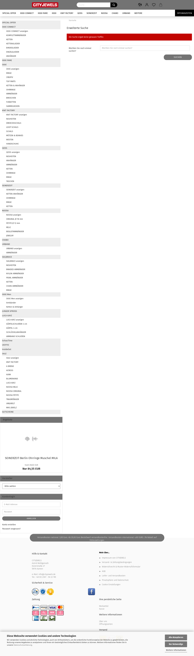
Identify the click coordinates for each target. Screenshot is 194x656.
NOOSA (104, 13)
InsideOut (6, 349)
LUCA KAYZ (7, 315)
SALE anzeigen (12, 358)
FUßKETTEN (11, 102)
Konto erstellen (9, 524)
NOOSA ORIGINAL (13, 391)
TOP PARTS (11, 81)
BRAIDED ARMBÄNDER (15, 269)
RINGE (9, 73)
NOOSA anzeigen (13, 215)
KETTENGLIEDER (13, 43)
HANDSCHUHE (12, 144)
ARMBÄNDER (11, 94)
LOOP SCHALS (12, 127)
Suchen (178, 57)
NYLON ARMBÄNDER (15, 273)
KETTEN (9, 39)
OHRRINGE (10, 90)
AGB (103, 571)
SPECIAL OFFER (9, 13)
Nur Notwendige (176, 644)
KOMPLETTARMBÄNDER (16, 35)
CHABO (115, 13)
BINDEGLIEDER (12, 48)
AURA (8, 374)
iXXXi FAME (43, 13)
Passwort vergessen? (11, 529)
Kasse (101, 609)
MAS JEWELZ (11, 407)
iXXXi (54, 13)
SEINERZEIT (92, 13)
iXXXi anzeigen (12, 69)
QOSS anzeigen (13, 152)
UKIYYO (5, 345)
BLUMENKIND (12, 379)
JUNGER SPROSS (9, 311)
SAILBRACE (7, 257)
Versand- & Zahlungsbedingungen (117, 562)
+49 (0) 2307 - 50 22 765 (46, 577)
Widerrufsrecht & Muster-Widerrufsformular (121, 567)
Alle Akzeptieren (176, 637)
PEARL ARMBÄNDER (14, 278)
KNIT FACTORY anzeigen (16, 115)
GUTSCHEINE (8, 412)
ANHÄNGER (11, 56)
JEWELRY (10, 235)
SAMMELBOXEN (13, 106)
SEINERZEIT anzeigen (15, 190)
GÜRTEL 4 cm (11, 328)
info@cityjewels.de (47, 574)
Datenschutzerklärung (23, 645)
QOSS (79, 13)
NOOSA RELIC (12, 387)
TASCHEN (10, 181)
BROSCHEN (11, 98)
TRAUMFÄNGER (12, 399)
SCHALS (9, 131)
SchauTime (7, 340)
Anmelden (31, 518)
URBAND (126, 13)
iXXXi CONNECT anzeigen (17, 31)
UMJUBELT (10, 403)
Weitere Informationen (176, 650)
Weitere (138, 13)
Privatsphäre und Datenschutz (115, 580)
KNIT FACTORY (66, 13)
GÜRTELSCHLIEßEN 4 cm (16, 324)
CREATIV (9, 77)
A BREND (10, 366)
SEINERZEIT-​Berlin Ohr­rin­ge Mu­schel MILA (31, 458)
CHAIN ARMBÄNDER (14, 286)
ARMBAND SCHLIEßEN (15, 336)
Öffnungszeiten (106, 624)
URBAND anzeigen (14, 248)
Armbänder (11, 303)
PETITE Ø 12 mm (13, 223)
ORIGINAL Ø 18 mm (14, 219)
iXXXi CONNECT (27, 13)
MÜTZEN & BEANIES (14, 135)
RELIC (8, 227)
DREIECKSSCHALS (13, 123)
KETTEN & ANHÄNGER (15, 85)
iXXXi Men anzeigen (14, 298)
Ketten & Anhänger (14, 307)
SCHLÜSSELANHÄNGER (16, 332)
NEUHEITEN (11, 119)
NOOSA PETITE (12, 395)
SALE (4, 353)
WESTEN (9, 139)
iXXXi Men (6, 294)
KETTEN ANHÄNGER (14, 194)
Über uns (103, 621)
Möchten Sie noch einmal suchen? (80, 49)
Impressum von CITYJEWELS (114, 558)
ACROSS (9, 370)
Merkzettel (103, 606)
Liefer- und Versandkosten (113, 576)
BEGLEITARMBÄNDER (15, 231)
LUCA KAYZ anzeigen (15, 320)
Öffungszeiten (184, 13)
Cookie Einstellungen (111, 584)
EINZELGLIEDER (12, 52)
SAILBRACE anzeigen (15, 261)
